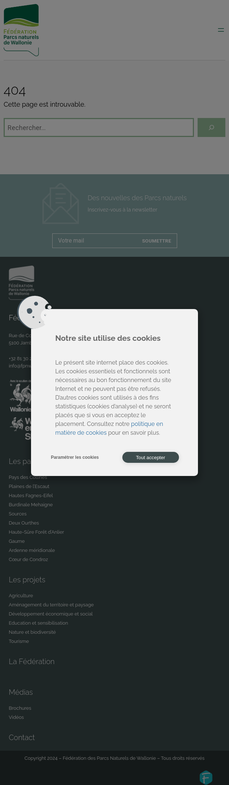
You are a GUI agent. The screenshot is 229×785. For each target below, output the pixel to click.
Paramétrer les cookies (75, 457)
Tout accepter (150, 457)
